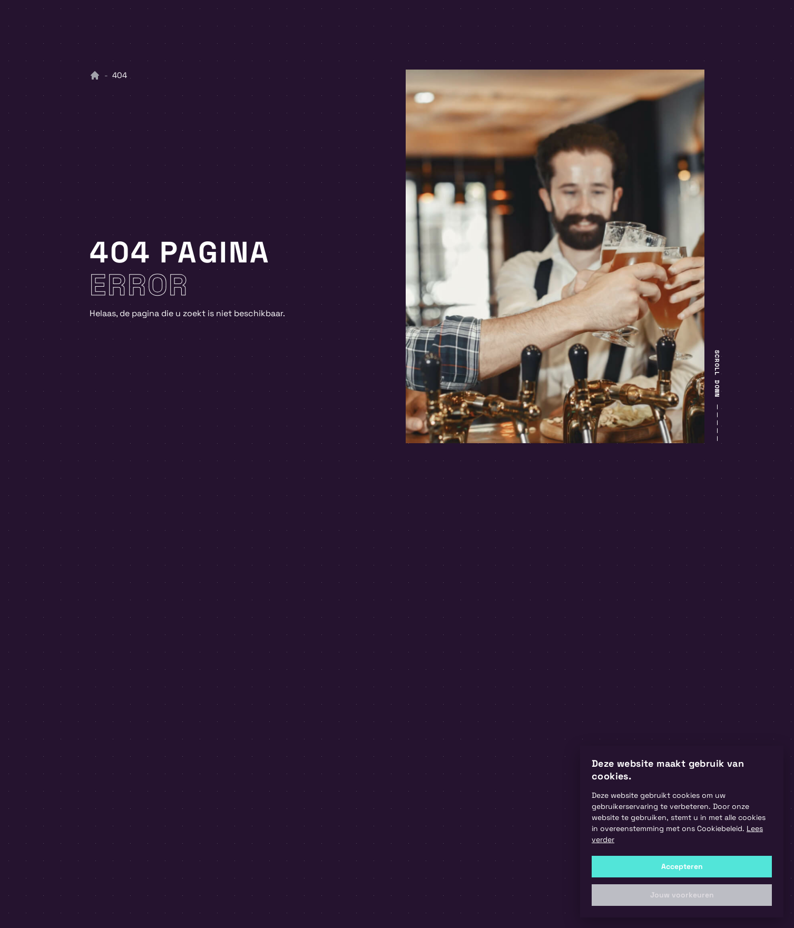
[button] (682, 895)
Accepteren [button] (682, 866)
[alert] (681, 831)
